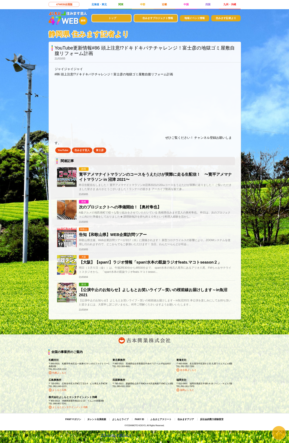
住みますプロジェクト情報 (157, 18)
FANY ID (139, 419)
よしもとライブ (120, 419)
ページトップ (279, 433)
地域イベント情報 (194, 18)
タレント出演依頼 (96, 419)
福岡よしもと (187, 390)
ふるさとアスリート (160, 419)
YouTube (63, 150)
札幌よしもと (59, 372)
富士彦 (100, 150)
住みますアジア (186, 419)
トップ (112, 18)
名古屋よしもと (188, 370)
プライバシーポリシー (116, 435)
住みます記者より (226, 18)
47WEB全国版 (64, 4)
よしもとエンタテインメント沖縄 (70, 407)
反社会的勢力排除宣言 (212, 419)
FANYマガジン (73, 419)
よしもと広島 (59, 390)
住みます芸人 (82, 150)
